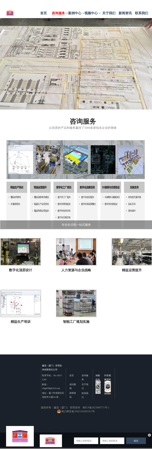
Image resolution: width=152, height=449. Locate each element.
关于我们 (108, 13)
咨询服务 (60, 13)
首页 (43, 13)
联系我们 (141, 13)
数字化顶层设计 (20, 270)
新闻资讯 (125, 13)
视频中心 (92, 13)
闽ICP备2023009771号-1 (96, 407)
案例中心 (76, 13)
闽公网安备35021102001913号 (76, 411)
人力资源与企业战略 (76, 270)
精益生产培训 (20, 321)
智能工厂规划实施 (76, 321)
